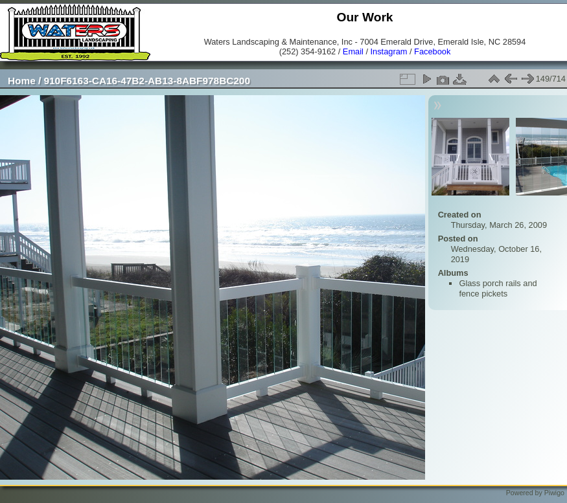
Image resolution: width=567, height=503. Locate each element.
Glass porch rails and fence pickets (498, 288)
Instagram (389, 51)
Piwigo (554, 493)
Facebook (432, 51)
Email (353, 51)
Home (22, 80)
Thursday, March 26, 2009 (499, 225)
